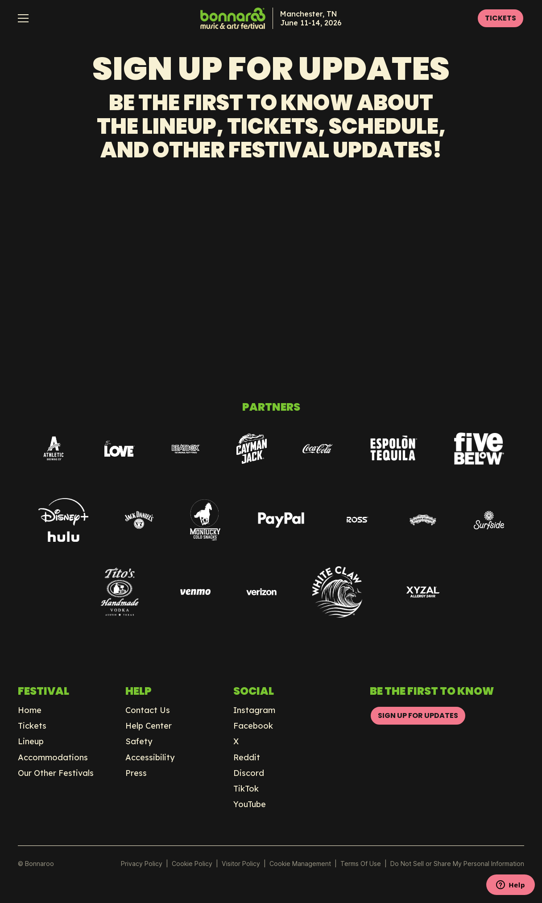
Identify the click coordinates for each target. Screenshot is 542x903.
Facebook (253, 726)
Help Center (148, 726)
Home (29, 710)
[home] (271, 18)
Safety (139, 742)
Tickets (32, 726)
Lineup (31, 742)
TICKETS (500, 18)
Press (136, 773)
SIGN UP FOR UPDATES (418, 715)
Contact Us (147, 710)
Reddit (246, 758)
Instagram (254, 710)
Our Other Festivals (56, 773)
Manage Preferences (300, 863)
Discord (248, 773)
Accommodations (53, 758)
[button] (23, 18)
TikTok (246, 789)
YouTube (249, 804)
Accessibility (150, 758)
